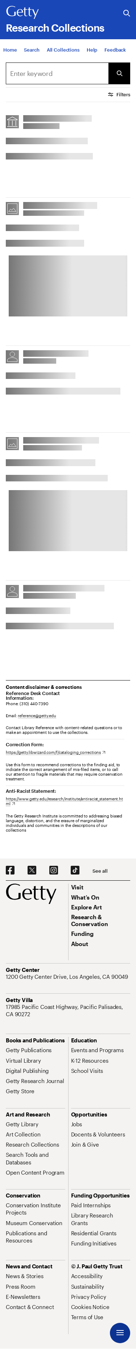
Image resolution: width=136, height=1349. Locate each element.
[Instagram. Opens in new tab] (53, 870)
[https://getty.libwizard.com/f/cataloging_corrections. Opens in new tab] (56, 752)
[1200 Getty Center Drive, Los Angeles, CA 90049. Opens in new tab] (67, 976)
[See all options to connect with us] (99, 871)
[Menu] (120, 1333)
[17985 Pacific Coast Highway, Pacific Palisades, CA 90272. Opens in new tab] (68, 1010)
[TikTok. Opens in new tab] (75, 870)
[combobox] (57, 73)
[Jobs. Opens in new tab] (76, 1124)
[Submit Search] (119, 73)
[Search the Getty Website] (126, 13)
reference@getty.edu (37, 715)
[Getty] (22, 13)
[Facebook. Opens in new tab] (10, 870)
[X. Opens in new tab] (32, 870)
